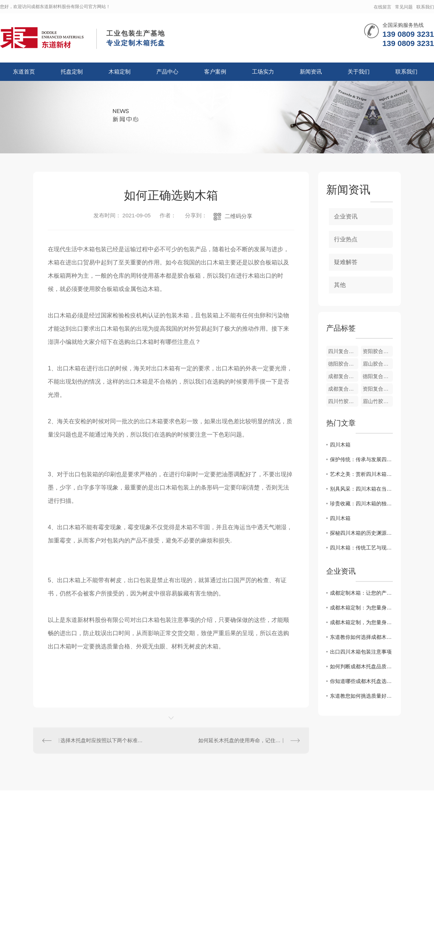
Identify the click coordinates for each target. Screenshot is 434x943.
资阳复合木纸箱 (378, 389)
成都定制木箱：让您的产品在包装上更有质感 (361, 593)
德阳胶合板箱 (343, 364)
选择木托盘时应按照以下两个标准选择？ (102, 740)
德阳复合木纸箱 (378, 376)
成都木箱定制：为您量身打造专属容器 (361, 608)
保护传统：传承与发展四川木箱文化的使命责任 (361, 459)
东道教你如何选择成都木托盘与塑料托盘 (361, 637)
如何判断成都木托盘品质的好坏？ (361, 666)
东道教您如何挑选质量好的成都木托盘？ (361, 696)
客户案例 (215, 71)
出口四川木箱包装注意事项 (361, 652)
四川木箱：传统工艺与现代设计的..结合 (361, 548)
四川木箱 (340, 445)
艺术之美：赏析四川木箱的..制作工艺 (361, 474)
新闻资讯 (311, 71)
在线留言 (382, 7)
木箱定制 (119, 71)
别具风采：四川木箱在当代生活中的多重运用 (361, 489)
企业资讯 (345, 216)
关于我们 (359, 71)
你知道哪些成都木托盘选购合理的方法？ (361, 681)
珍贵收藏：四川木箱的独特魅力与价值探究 (361, 503)
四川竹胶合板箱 (343, 401)
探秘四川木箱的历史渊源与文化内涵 (361, 533)
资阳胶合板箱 (378, 351)
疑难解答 (345, 262)
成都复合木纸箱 (343, 389)
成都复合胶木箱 (343, 376)
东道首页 (24, 71)
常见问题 (404, 7)
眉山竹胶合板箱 (378, 401)
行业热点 (345, 239)
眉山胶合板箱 (378, 364)
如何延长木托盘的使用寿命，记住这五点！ (247, 740)
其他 (340, 285)
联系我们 (425, 7)
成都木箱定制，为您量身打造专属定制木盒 (361, 622)
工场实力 (263, 71)
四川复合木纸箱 (343, 351)
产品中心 (167, 71)
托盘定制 (72, 71)
